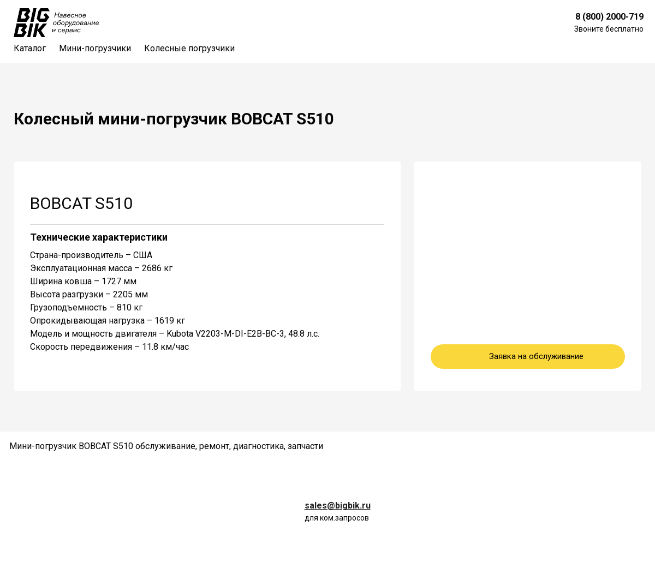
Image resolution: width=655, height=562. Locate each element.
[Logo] (56, 22)
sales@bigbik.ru (338, 505)
